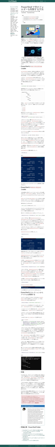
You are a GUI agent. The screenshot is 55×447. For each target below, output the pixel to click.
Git (13, 23)
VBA (15, 31)
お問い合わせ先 (43, 445)
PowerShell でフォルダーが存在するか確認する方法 (33, 430)
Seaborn (14, 22)
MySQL (15, 29)
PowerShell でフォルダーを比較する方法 (31, 440)
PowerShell (12, 18)
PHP (15, 26)
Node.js (16, 27)
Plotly (11, 22)
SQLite (11, 31)
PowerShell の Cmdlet (31, 16)
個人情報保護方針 (37, 445)
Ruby (16, 28)
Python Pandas (13, 19)
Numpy (16, 19)
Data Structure (13, 11)
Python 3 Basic (13, 8)
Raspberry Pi (12, 32)
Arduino (12, 29)
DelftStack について (31, 445)
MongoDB (12, 30)
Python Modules (13, 9)
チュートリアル (32, 1)
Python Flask (12, 20)
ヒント (37, 1)
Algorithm (16, 11)
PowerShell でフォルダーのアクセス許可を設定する (33, 434)
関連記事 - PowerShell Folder (31, 427)
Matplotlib (12, 21)
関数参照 (41, 1)
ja (45, 1)
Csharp (12, 28)
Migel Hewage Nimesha (26, 11)
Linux (11, 23)
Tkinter (16, 8)
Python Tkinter (13, 17)
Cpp (16, 23)
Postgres (15, 30)
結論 (24, 22)
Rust (14, 28)
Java (17, 26)
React (11, 26)
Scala (17, 31)
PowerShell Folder (30, 12)
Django (16, 20)
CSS (13, 26)
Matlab (17, 22)
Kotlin (13, 27)
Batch (16, 17)
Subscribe (37, 402)
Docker (15, 21)
